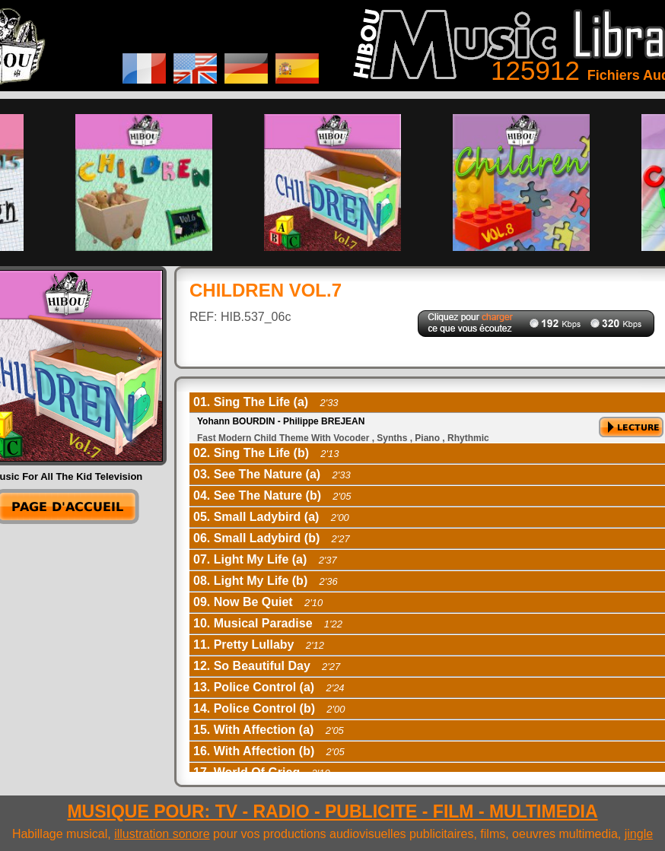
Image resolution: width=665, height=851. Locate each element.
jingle (639, 833)
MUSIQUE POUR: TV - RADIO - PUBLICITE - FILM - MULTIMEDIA (332, 811)
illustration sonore (161, 833)
